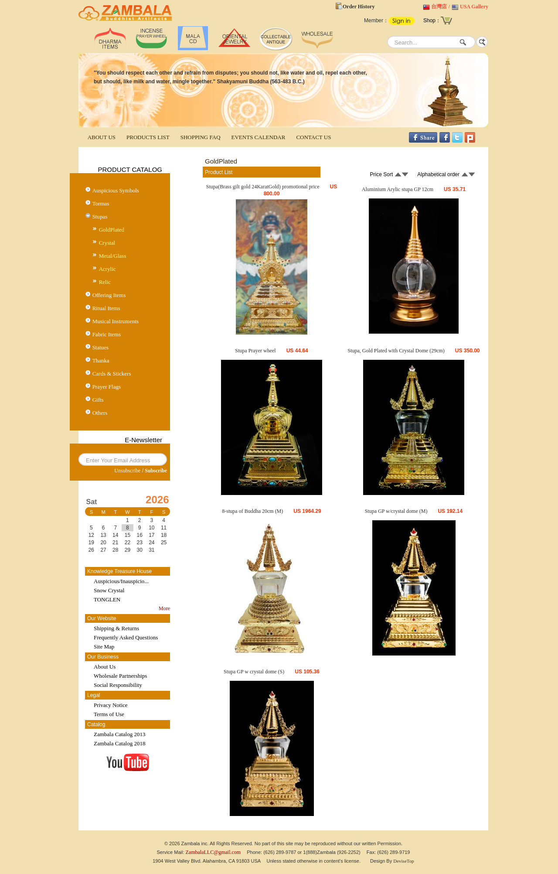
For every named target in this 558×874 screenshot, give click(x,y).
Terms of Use (109, 714)
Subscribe (156, 471)
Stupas (100, 216)
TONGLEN (107, 599)
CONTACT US (313, 137)
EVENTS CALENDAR (258, 137)
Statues (100, 347)
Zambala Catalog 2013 (119, 734)
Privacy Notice (111, 705)
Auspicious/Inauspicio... (121, 581)
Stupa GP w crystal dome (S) (254, 672)
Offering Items (109, 295)
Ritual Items (106, 308)
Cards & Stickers (111, 373)
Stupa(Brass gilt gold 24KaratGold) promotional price (263, 187)
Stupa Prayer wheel (255, 351)
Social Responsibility (118, 685)
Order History (358, 6)
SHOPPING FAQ (200, 137)
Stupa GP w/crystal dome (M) (396, 511)
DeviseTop (403, 861)
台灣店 (439, 6)
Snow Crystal (109, 590)
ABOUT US (102, 137)
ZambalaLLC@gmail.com (213, 852)
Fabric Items (106, 334)
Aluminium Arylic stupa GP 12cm (397, 189)
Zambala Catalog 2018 (119, 743)
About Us (105, 666)
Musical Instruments (115, 321)
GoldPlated (112, 229)
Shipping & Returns (116, 628)
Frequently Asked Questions (126, 637)
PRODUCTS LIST (148, 137)
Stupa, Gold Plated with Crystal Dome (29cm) (395, 351)
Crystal (107, 242)
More (164, 608)
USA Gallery (474, 6)
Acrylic (107, 269)
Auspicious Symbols (115, 190)
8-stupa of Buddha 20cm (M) (252, 511)
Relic (105, 282)
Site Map (104, 646)
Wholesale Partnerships (120, 676)
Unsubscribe (127, 471)
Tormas (100, 203)
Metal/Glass (112, 256)
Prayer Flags (106, 386)
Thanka (100, 360)
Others (100, 413)
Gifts (98, 399)
